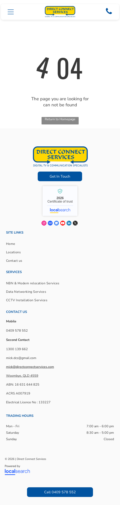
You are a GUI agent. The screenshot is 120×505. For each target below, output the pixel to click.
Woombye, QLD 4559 (22, 376)
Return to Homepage (60, 119)
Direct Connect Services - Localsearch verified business (60, 201)
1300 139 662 (17, 349)
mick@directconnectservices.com (30, 367)
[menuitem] (14, 244)
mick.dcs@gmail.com (21, 358)
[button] (11, 12)
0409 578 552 (17, 330)
